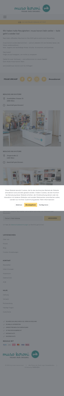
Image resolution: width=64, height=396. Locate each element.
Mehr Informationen (47, 200)
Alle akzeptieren (30, 205)
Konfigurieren (43, 205)
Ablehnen (19, 205)
